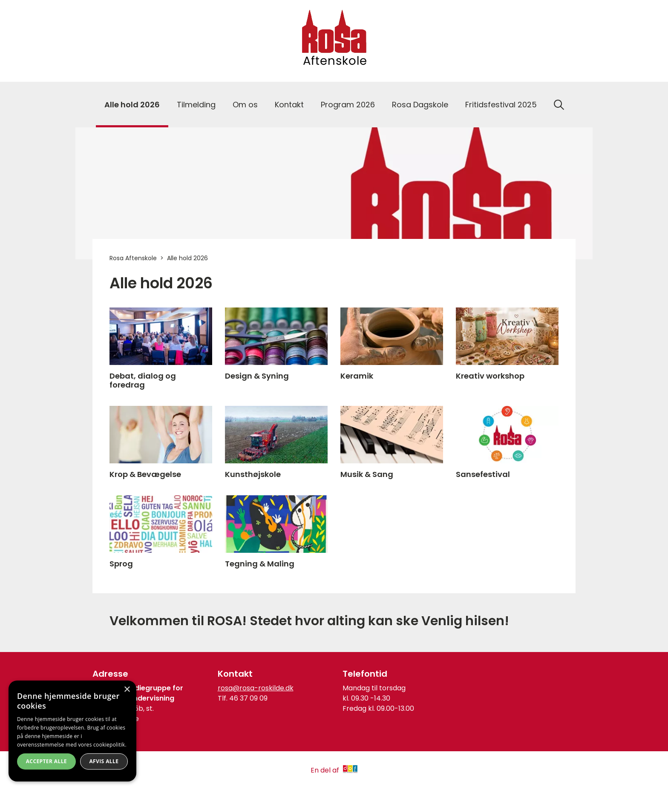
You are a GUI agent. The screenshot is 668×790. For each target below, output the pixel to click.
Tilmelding (196, 104)
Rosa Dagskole (420, 104)
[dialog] (72, 731)
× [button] (127, 690)
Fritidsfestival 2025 (501, 104)
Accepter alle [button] (46, 761)
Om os (245, 104)
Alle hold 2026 (132, 104)
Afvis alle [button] (103, 761)
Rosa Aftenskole (133, 258)
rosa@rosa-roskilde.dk (256, 688)
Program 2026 (348, 104)
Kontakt (289, 104)
